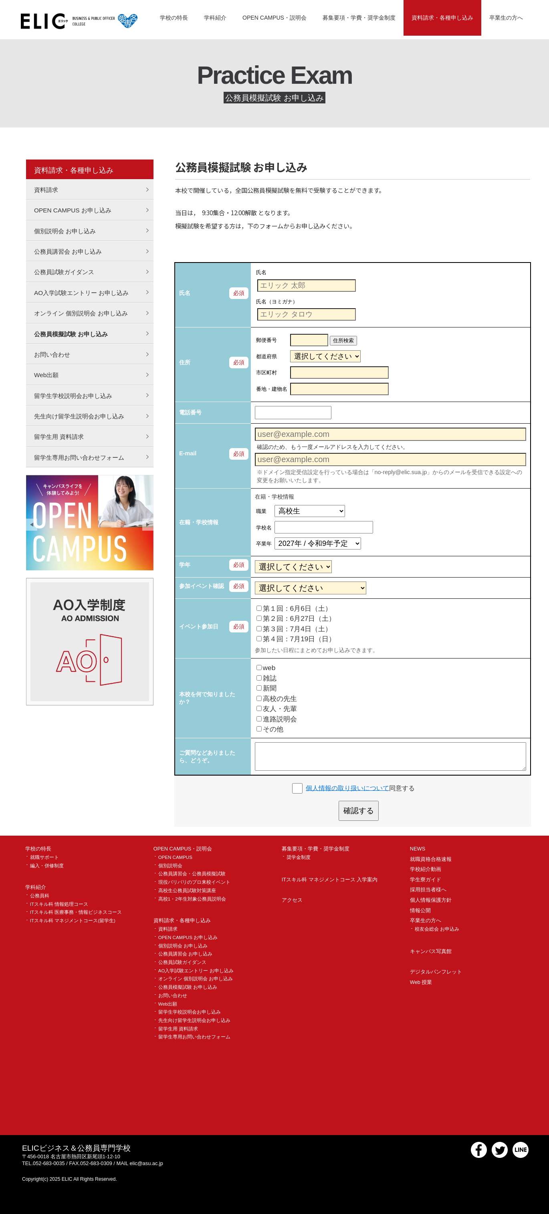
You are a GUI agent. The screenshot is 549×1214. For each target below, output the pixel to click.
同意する (360, 787)
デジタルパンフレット (436, 972)
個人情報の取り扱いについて (347, 787)
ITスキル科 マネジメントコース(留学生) (72, 921)
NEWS (417, 849)
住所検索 (343, 340)
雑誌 (266, 678)
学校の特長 (174, 17)
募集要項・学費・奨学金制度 (359, 17)
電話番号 (190, 412)
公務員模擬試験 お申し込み (71, 334)
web (266, 668)
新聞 (266, 688)
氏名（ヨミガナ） (277, 301)
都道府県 (266, 356)
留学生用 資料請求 (59, 436)
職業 (261, 511)
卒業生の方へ (506, 17)
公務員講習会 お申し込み (68, 251)
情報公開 (420, 910)
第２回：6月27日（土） (296, 618)
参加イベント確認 (201, 586)
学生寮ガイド (425, 880)
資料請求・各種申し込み (442, 17)
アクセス (292, 900)
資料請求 (46, 189)
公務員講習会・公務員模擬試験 (192, 874)
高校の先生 (276, 699)
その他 (269, 729)
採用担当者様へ (428, 890)
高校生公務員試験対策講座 (187, 891)
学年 (184, 565)
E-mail (187, 453)
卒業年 (264, 544)
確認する (358, 810)
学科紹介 (215, 17)
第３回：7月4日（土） (294, 629)
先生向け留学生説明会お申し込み (79, 416)
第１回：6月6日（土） (294, 608)
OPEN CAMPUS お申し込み (72, 210)
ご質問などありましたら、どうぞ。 (207, 756)
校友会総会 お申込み (437, 929)
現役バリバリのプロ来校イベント (194, 882)
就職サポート (44, 857)
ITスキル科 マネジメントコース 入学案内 (329, 880)
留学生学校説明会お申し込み (73, 395)
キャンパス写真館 (431, 951)
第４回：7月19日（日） (296, 639)
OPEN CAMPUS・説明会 (274, 17)
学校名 (264, 528)
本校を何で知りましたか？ (207, 698)
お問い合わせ (52, 354)
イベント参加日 (198, 626)
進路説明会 (276, 719)
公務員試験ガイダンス (64, 272)
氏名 (184, 293)
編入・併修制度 (47, 866)
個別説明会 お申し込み (65, 231)
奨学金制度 (299, 857)
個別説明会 (170, 866)
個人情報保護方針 (431, 900)
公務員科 (39, 896)
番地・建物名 (271, 389)
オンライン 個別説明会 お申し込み (81, 313)
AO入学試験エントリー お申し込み (81, 292)
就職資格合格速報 (431, 859)
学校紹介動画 (425, 869)
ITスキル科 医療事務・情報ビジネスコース (76, 912)
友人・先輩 (276, 709)
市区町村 (266, 373)
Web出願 (46, 375)
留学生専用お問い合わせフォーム (79, 457)
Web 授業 (421, 982)
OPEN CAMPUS (175, 857)
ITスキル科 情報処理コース (59, 904)
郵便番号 (266, 340)
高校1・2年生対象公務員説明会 (192, 899)
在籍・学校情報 (198, 522)
